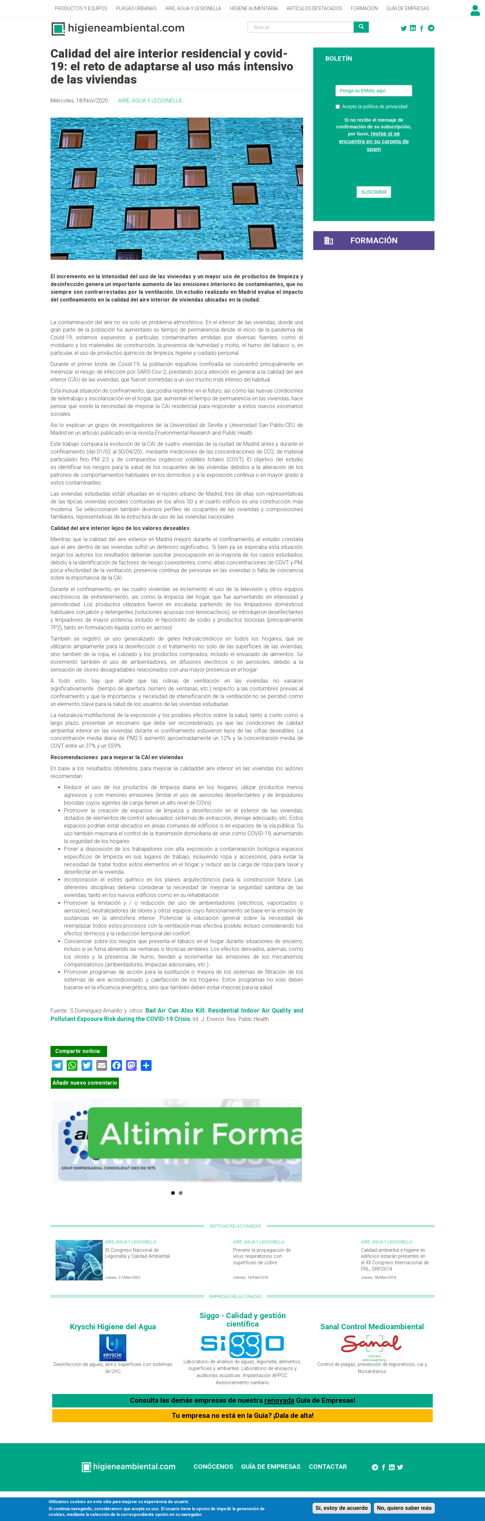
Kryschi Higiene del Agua (113, 1326)
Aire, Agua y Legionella (193, 8)
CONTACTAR (328, 1466)
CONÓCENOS (213, 1466)
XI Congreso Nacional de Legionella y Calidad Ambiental (137, 1253)
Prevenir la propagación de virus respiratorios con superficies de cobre (262, 1256)
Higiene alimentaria (254, 8)
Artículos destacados (314, 8)
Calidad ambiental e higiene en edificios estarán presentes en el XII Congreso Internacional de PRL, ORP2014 (395, 1259)
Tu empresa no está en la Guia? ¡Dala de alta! (243, 1415)
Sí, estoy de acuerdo (342, 1508)
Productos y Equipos (81, 8)
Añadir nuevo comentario (85, 1083)
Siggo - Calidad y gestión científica (242, 1319)
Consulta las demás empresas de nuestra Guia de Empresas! (242, 1400)
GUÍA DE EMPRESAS (270, 1466)
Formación (364, 8)
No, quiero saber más (404, 1508)
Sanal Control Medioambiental (372, 1326)
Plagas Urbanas (136, 8)
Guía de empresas (408, 8)
